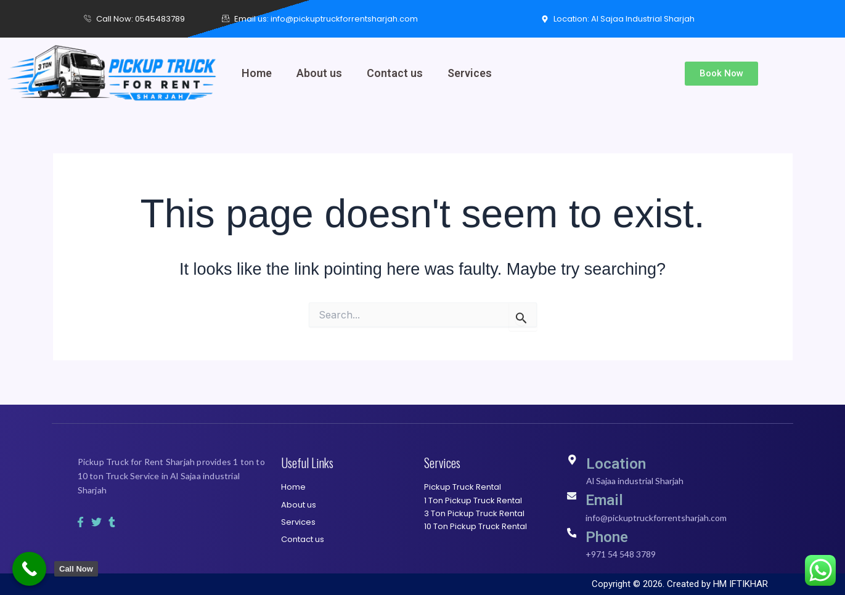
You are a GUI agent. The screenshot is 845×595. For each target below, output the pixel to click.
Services (469, 73)
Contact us (395, 73)
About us (319, 73)
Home (257, 73)
